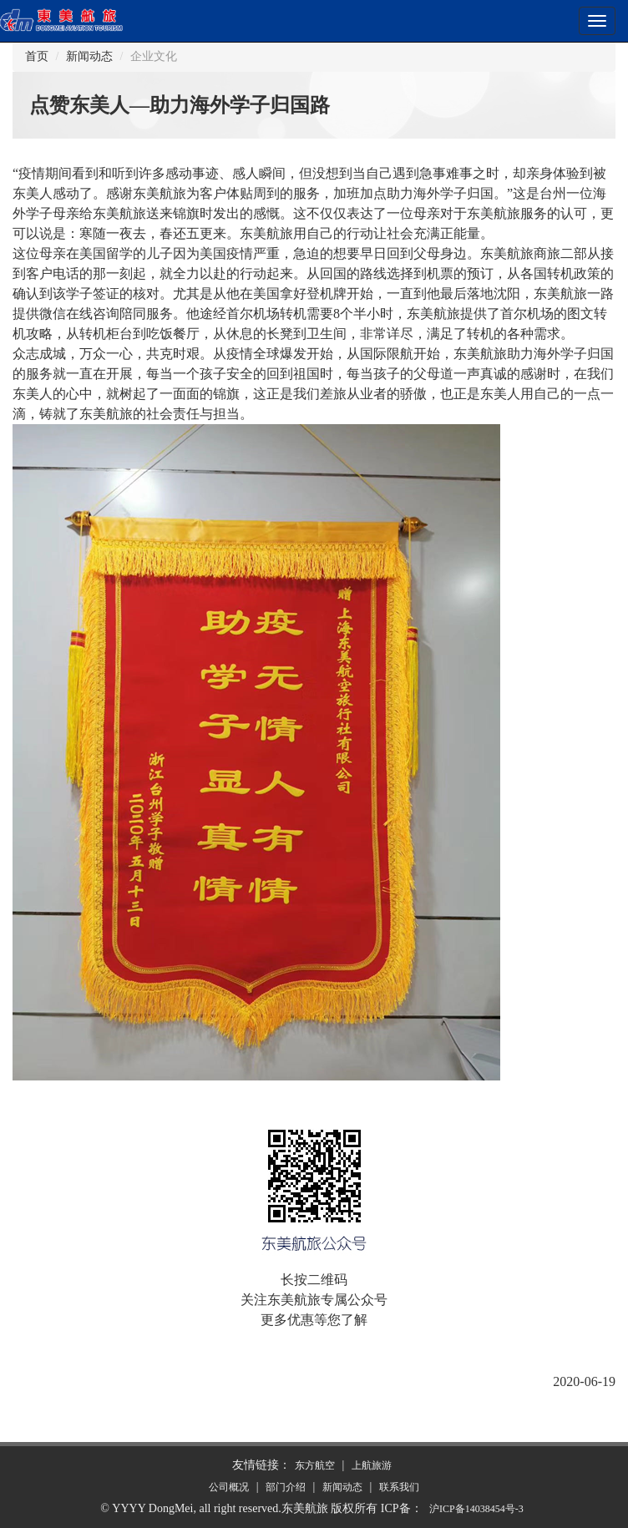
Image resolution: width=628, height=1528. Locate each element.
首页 (36, 56)
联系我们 (399, 1487)
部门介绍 (286, 1487)
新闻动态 (89, 56)
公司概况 (229, 1487)
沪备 (476, 1509)
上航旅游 (372, 1465)
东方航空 (315, 1465)
